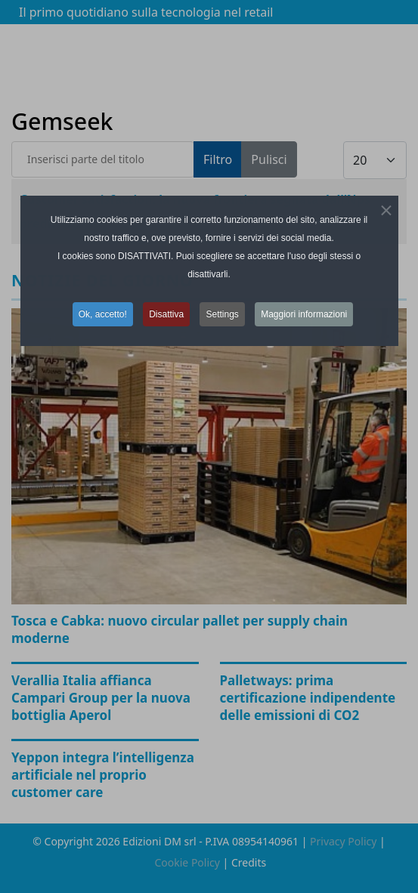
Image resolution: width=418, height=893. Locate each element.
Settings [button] (222, 314)
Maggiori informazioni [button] (304, 314)
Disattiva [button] (166, 314)
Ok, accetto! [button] (103, 314)
